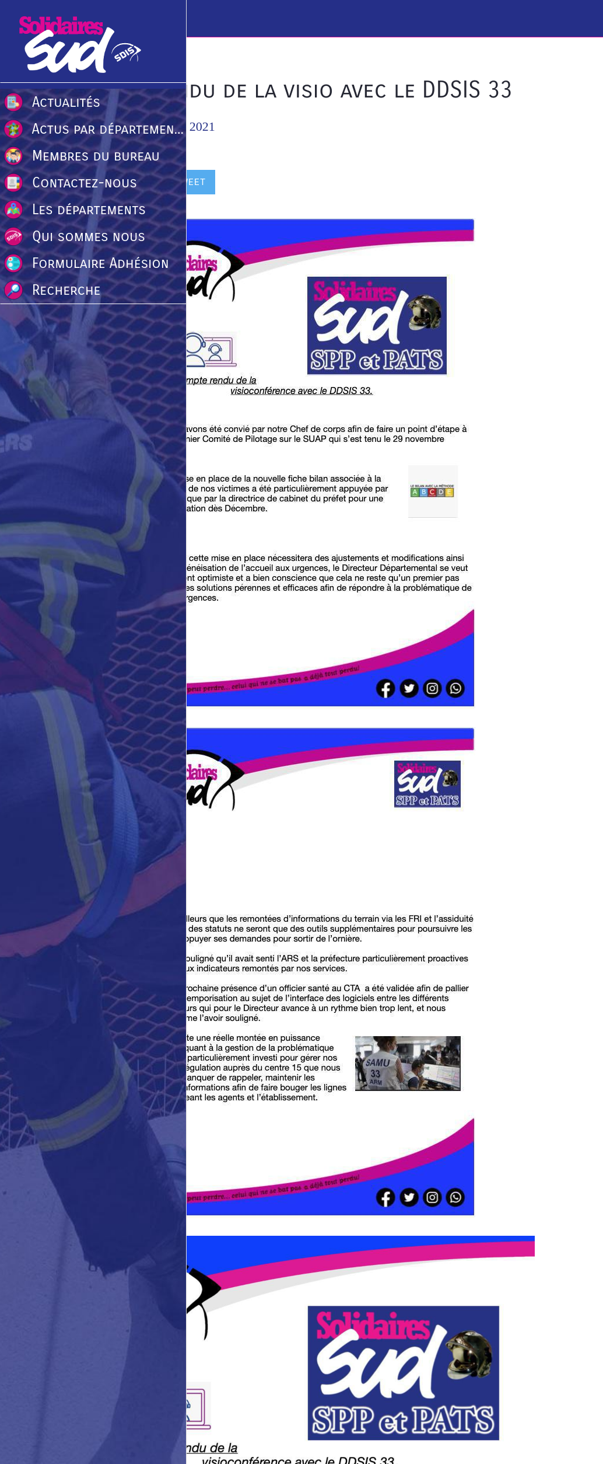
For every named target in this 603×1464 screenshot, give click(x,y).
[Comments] (521, 183)
